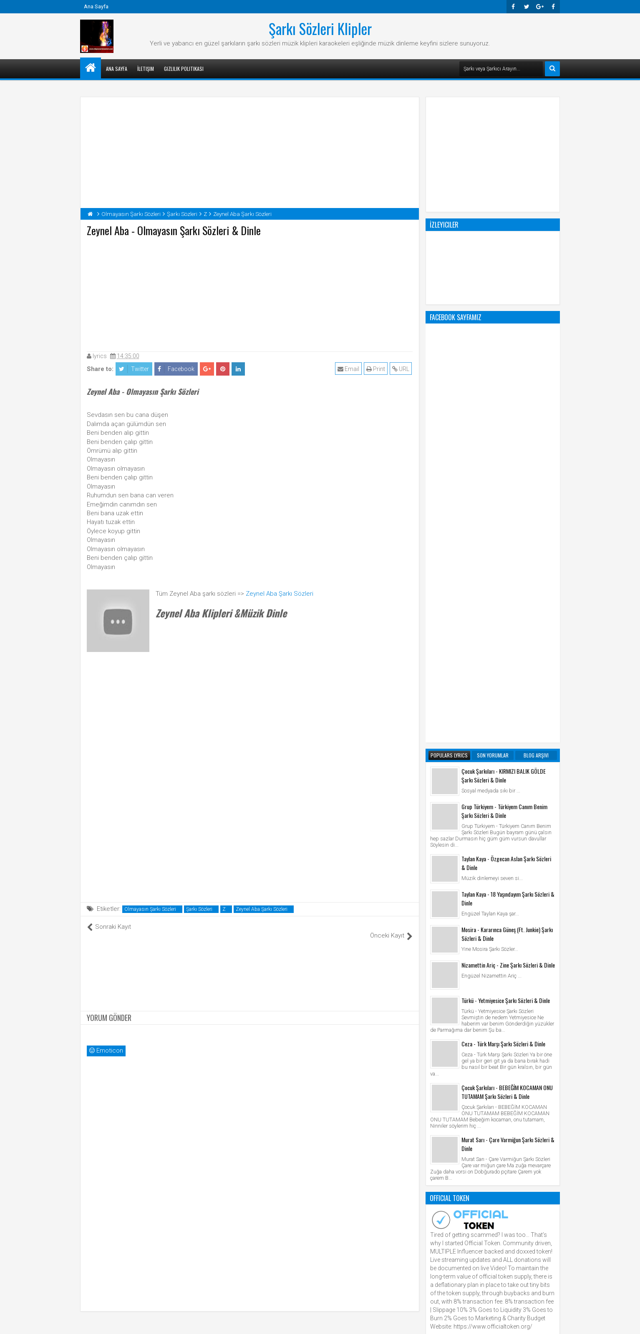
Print (376, 369)
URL (401, 369)
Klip (437, 1027)
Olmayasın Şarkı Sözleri (150, 909)
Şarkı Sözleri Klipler (320, 28)
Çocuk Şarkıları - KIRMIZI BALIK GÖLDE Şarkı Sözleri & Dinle (503, 440)
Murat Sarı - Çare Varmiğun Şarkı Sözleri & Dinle (507, 808)
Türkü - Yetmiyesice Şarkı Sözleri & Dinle (505, 664)
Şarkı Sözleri (199, 909)
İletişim (145, 68)
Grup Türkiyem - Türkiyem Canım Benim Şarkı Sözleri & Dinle (504, 475)
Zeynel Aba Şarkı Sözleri (279, 593)
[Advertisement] (249, 292)
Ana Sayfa (96, 6)
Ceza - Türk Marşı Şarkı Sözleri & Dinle (503, 708)
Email (349, 369)
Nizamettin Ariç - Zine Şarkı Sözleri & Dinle (508, 629)
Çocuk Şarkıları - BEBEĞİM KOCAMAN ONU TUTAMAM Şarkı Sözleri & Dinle (507, 756)
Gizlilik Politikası (184, 68)
